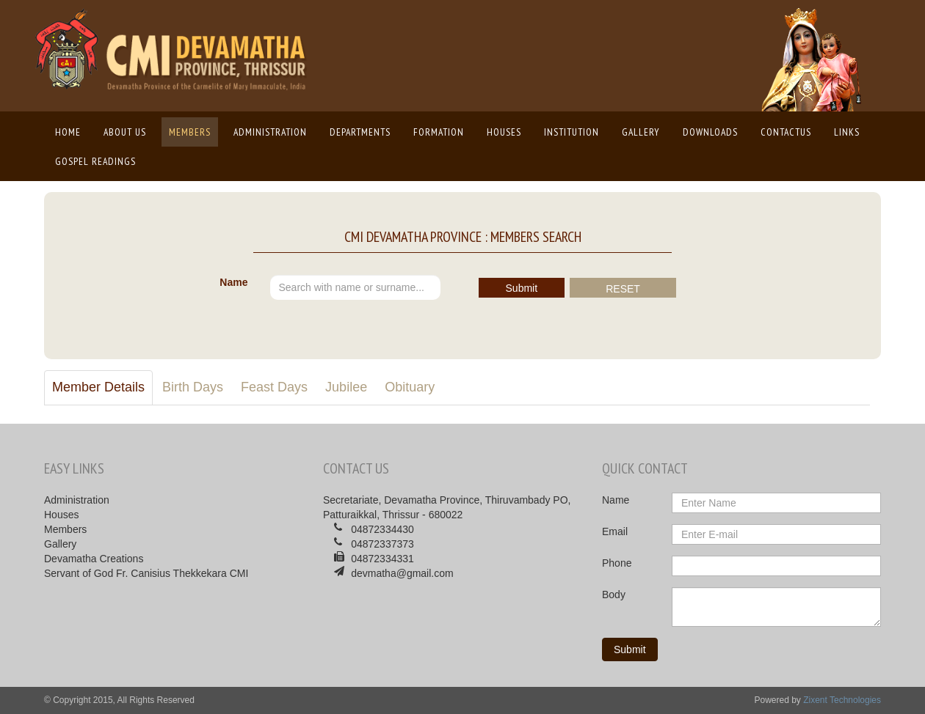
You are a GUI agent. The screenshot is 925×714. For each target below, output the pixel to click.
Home (71, 131)
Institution (571, 132)
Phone (616, 563)
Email (615, 531)
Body (613, 594)
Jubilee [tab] (346, 387)
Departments (360, 132)
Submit (522, 288)
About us (125, 132)
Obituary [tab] (410, 387)
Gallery (641, 132)
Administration (270, 132)
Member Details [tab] (98, 387)
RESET (623, 289)
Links (847, 132)
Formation (438, 132)
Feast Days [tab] (274, 387)
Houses (504, 132)
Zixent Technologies (842, 700)
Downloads (710, 132)
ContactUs (786, 132)
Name (233, 282)
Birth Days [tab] (192, 387)
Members (190, 132)
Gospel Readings (95, 161)
